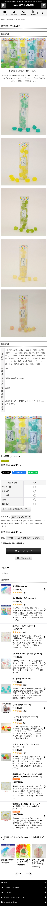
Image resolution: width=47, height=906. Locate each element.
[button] (3, 5)
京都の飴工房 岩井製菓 (23, 5)
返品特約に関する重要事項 (12, 543)
